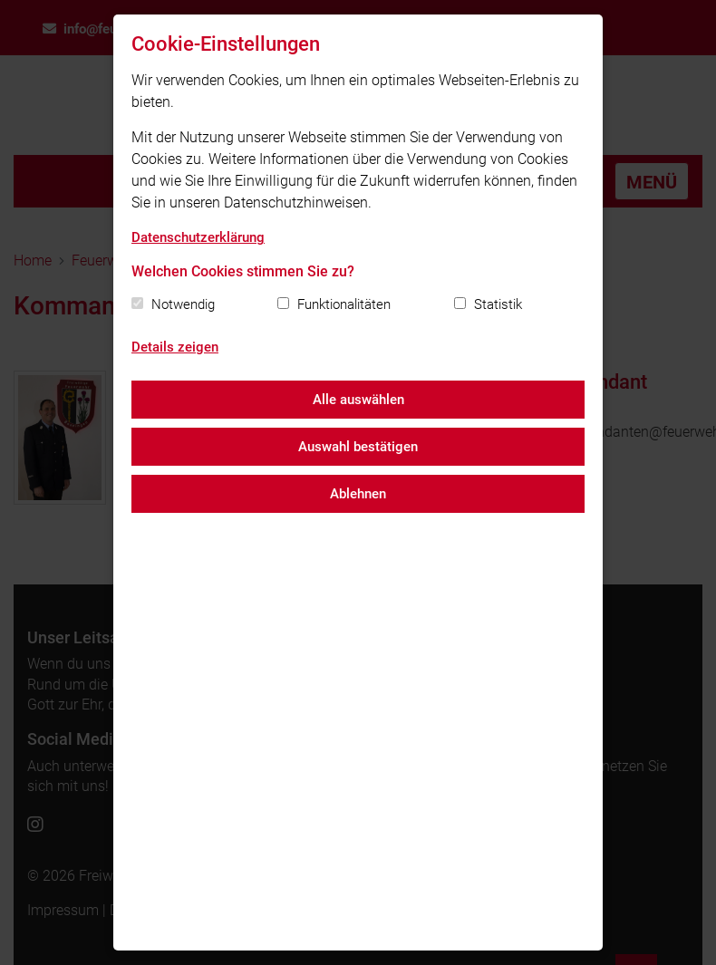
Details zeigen (174, 347)
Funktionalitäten (344, 304)
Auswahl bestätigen (358, 447)
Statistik (498, 304)
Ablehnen (358, 494)
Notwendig (183, 304)
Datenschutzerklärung (198, 237)
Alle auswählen (358, 399)
